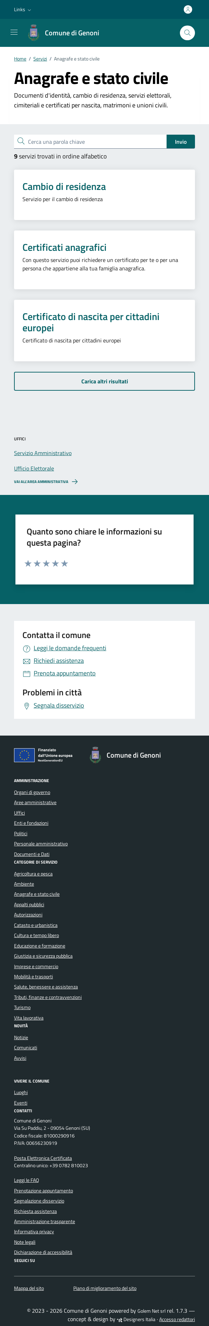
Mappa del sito (29, 1288)
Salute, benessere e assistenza (46, 987)
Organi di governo (32, 792)
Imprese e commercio (36, 966)
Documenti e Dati (31, 854)
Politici (20, 833)
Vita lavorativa (28, 1018)
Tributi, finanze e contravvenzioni (48, 997)
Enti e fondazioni (31, 823)
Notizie (21, 1037)
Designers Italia (136, 1319)
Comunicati (25, 1047)
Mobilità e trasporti (33, 976)
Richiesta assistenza (35, 1211)
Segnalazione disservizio (39, 1201)
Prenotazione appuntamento (43, 1190)
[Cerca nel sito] (187, 33)
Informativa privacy (34, 1231)
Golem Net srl (151, 1311)
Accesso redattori (177, 1319)
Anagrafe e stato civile (37, 894)
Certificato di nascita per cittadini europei (91, 322)
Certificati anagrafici (64, 247)
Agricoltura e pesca (33, 874)
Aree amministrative (35, 802)
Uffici (19, 813)
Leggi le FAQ (26, 1180)
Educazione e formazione (39, 946)
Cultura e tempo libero (36, 935)
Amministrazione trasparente (44, 1221)
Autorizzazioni (28, 915)
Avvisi (20, 1058)
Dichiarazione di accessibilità (43, 1252)
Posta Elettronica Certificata (43, 1158)
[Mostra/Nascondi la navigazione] (14, 32)
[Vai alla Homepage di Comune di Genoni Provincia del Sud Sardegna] (66, 32)
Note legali (24, 1242)
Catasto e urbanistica (36, 925)
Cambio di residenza (64, 186)
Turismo (22, 1007)
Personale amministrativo (41, 844)
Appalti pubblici (29, 904)
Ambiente (24, 884)
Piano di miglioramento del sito (104, 1288)
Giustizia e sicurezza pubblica (43, 956)
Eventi (20, 1103)
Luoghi (21, 1092)
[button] (23, 9)
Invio (181, 141)
